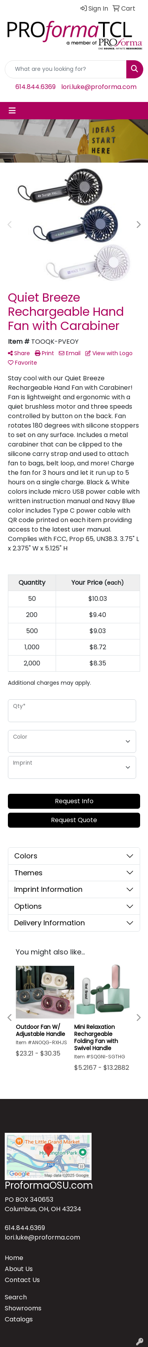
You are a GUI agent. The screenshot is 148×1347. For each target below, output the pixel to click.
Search (16, 1297)
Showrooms (23, 1308)
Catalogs (19, 1319)
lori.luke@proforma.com (99, 86)
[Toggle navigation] (12, 110)
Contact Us (22, 1279)
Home (14, 1257)
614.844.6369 (35, 86)
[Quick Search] (66, 69)
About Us (19, 1268)
